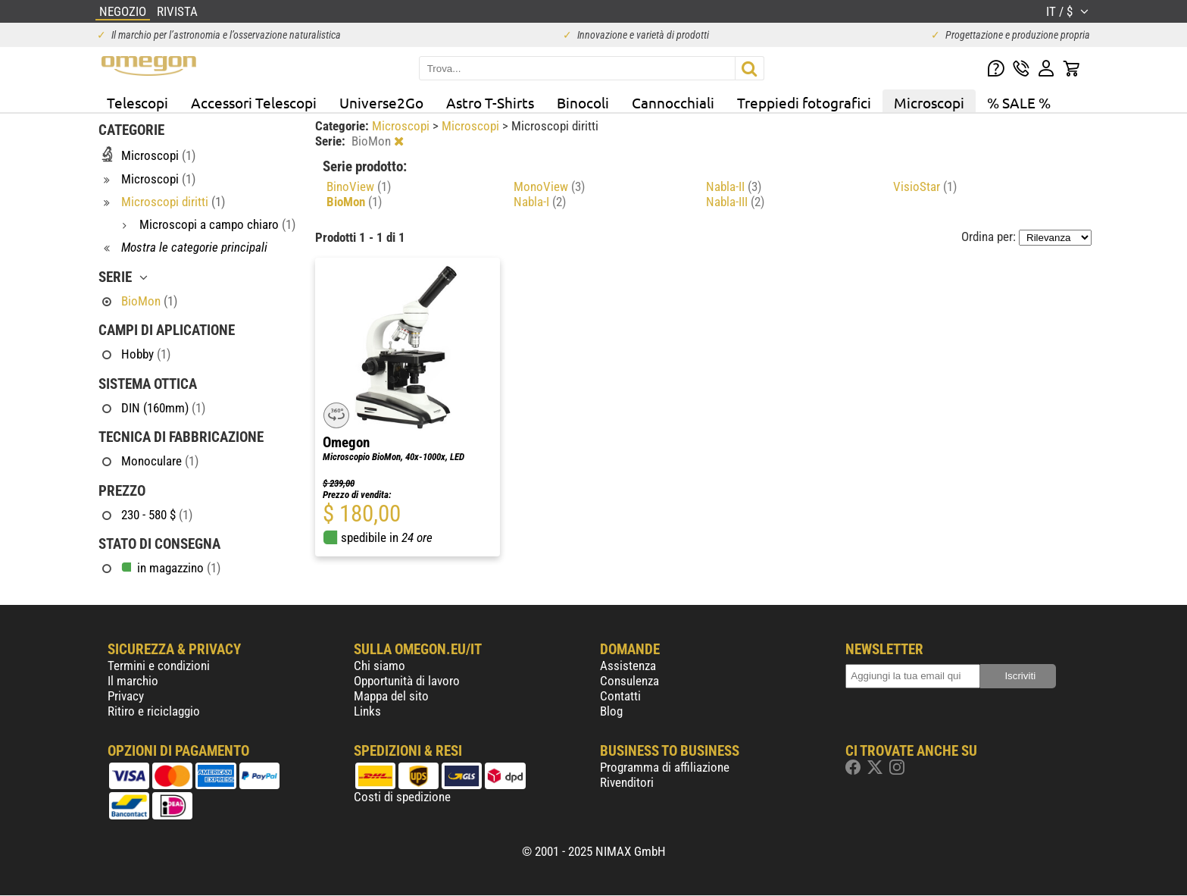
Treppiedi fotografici (804, 102)
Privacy (126, 695)
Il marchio (133, 680)
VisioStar (925, 186)
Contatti (620, 695)
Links (367, 711)
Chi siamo (379, 665)
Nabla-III (735, 201)
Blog (611, 711)
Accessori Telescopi (254, 102)
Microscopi (929, 102)
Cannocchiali (673, 102)
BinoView (358, 186)
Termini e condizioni (159, 665)
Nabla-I (540, 201)
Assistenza (628, 665)
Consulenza (629, 680)
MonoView (549, 186)
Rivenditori (627, 782)
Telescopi (137, 102)
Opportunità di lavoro (407, 680)
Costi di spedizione (402, 796)
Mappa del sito (391, 695)
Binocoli (583, 102)
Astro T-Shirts (490, 102)
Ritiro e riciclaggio (154, 711)
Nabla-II (733, 186)
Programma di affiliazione (664, 767)
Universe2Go (381, 102)
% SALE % (1019, 102)
